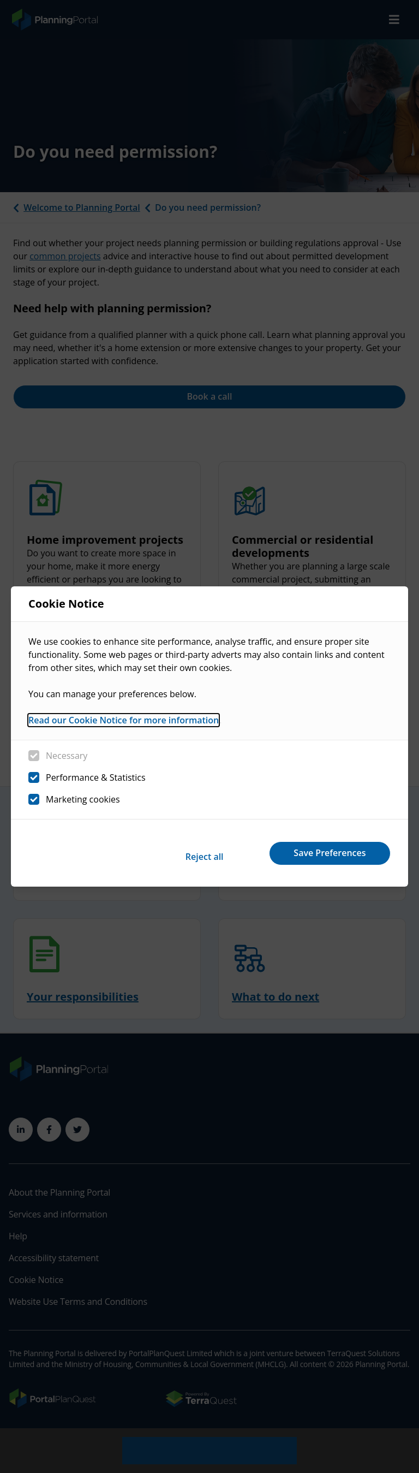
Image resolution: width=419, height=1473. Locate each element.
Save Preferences (323, 853)
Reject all (181, 853)
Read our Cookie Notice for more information (123, 724)
